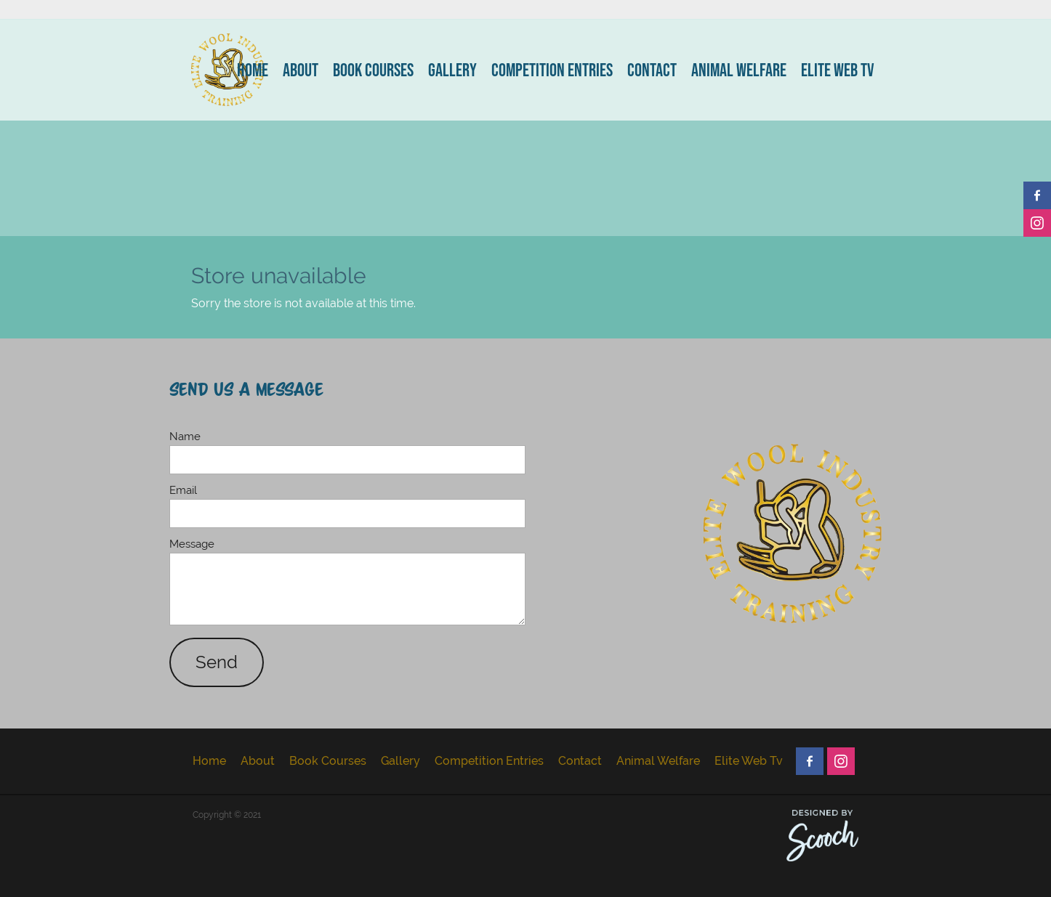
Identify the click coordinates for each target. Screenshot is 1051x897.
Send (217, 662)
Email (183, 489)
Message (191, 543)
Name (185, 436)
